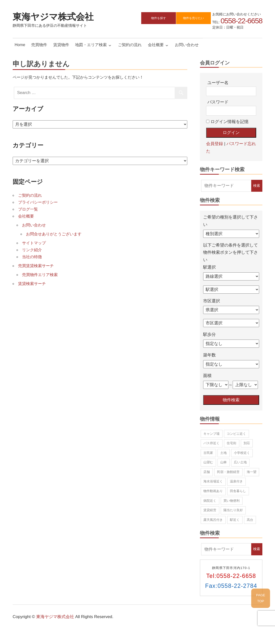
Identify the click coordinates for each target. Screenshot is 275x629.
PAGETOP (260, 598)
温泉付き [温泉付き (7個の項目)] (236, 481)
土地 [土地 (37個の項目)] (223, 453)
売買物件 (39, 45)
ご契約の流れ (130, 45)
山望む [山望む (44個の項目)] (208, 462)
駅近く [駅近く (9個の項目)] (235, 520)
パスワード (217, 102)
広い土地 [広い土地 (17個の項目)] (240, 462)
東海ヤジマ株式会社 (53, 16)
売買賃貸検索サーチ (36, 266)
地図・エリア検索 (91, 45)
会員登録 (214, 143)
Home (20, 45)
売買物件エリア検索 (40, 275)
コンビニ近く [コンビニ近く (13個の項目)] (236, 434)
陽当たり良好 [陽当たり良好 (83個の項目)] (233, 510)
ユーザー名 (217, 82)
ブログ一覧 (28, 209)
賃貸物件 (61, 45)
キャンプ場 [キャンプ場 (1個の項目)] (211, 434)
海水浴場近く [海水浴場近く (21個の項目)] (213, 481)
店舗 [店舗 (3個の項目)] (206, 472)
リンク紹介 (32, 250)
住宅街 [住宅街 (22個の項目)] (231, 443)
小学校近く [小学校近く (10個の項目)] (242, 453)
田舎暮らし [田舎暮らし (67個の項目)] (238, 491)
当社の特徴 (32, 257)
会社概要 (156, 45)
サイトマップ (34, 243)
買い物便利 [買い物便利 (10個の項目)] (231, 501)
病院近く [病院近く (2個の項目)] (209, 501)
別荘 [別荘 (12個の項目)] (247, 443)
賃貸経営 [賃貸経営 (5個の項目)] (209, 510)
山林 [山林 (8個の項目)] (223, 462)
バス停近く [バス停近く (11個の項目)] (211, 443)
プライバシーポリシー (38, 202)
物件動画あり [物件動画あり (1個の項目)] (213, 491)
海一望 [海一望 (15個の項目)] (251, 472)
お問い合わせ (187, 45)
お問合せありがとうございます (54, 234)
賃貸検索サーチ (32, 284)
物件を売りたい (193, 18)
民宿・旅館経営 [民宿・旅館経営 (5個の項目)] (228, 472)
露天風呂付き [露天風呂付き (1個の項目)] (213, 520)
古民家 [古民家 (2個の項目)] (208, 453)
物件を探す (158, 18)
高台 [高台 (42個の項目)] (250, 520)
